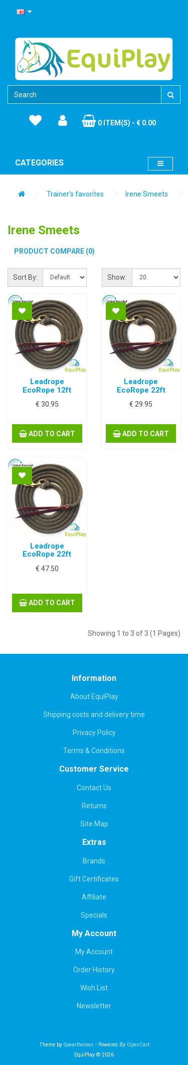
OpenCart (138, 1044)
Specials (94, 915)
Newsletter (94, 1006)
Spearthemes (79, 1044)
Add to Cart (47, 434)
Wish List (94, 988)
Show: (117, 277)
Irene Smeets (146, 194)
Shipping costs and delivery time (94, 715)
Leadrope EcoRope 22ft (141, 386)
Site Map (94, 824)
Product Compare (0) (54, 251)
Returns (94, 806)
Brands (94, 861)
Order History (94, 970)
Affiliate (94, 897)
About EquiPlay (94, 696)
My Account (94, 952)
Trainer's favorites (75, 194)
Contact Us (94, 788)
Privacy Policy (94, 733)
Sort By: (25, 277)
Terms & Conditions (94, 751)
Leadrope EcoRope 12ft (47, 386)
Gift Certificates (94, 879)
